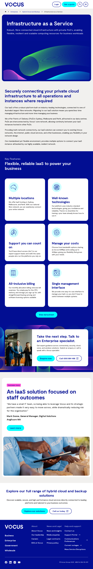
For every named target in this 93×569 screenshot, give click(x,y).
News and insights (54, 531)
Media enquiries (53, 535)
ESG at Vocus (37, 543)
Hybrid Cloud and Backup (31, 12)
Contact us (69, 531)
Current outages (72, 545)
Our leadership (37, 535)
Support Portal (71, 535)
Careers (34, 539)
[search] (80, 4)
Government (11, 545)
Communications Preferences (72, 540)
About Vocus (37, 531)
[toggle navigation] (85, 4)
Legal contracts (53, 539)
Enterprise (14, 12)
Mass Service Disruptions (75, 549)
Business (9, 535)
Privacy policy (52, 543)
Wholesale (10, 550)
